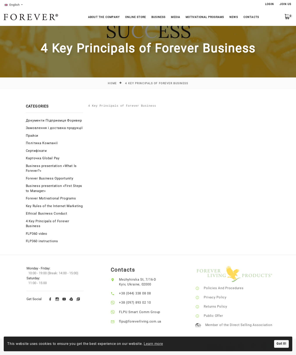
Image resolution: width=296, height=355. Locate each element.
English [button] (13, 4)
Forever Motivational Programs (51, 198)
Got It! (281, 344)
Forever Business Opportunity (49, 178)
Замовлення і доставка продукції (54, 128)
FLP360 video (36, 234)
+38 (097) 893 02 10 (138, 303)
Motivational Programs (205, 17)
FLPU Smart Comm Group (143, 312)
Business (158, 17)
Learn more (153, 344)
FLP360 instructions (42, 241)
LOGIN (269, 4)
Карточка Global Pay (43, 158)
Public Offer (217, 316)
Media (175, 17)
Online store (135, 17)
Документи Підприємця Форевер (54, 120)
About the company (104, 17)
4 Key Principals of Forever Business (156, 83)
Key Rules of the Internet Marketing (54, 206)
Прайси (32, 136)
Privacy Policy (219, 297)
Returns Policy (220, 306)
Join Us (285, 4)
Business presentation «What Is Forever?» (51, 168)
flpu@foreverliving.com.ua (143, 321)
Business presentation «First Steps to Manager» (54, 188)
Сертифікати (36, 151)
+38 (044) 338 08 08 (138, 293)
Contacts (251, 17)
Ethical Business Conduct (46, 213)
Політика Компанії (42, 143)
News (233, 17)
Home (112, 83)
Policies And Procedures (228, 288)
